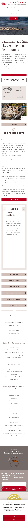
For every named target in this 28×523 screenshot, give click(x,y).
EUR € (12, 13)
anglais (17, 13)
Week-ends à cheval (14, 336)
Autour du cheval (14, 365)
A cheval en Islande (14, 403)
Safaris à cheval (14, 320)
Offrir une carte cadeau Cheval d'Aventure (14, 377)
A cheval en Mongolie (14, 396)
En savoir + (14, 413)
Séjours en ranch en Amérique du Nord (14, 323)
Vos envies (14, 316)
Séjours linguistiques (14, 333)
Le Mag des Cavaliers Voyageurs (14, 369)
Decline (13, 519)
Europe (3, 38)
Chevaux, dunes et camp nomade (14, 358)
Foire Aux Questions (14, 420)
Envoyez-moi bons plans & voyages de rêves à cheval (14, 489)
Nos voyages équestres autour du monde (14, 388)
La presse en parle (14, 423)
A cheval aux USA (14, 398)
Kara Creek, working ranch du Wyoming (14, 355)
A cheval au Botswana (14, 393)
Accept (14, 516)
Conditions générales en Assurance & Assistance (14, 433)
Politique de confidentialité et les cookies (14, 425)
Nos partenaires (14, 379)
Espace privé (19, 10)
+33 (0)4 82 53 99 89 (16, 7)
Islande (9, 38)
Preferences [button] (20, 510)
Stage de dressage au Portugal (14, 350)
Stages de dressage (14, 330)
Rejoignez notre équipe (14, 417)
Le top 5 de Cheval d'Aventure (14, 343)
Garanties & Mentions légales (14, 428)
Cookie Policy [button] (13, 509)
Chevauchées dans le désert (14, 325)
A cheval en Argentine (14, 401)
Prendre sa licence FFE (14, 374)
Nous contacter (9, 10)
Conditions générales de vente (14, 430)
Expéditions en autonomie (14, 328)
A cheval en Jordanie (14, 406)
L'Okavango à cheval (14, 347)
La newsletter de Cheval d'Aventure (14, 372)
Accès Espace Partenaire (14, 436)
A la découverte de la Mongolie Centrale (14, 352)
